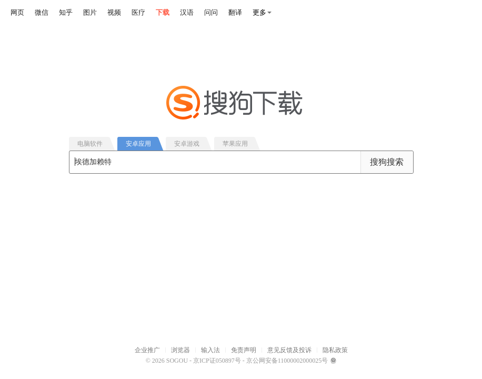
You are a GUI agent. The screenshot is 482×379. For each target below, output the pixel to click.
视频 (114, 12)
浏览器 (180, 350)
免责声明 (243, 350)
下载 (162, 12)
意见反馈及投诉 (289, 350)
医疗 (138, 12)
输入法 (210, 350)
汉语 (187, 12)
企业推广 (147, 350)
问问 (211, 12)
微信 (41, 12)
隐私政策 (335, 350)
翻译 (235, 12)
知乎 (66, 12)
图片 (90, 12)
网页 (17, 12)
